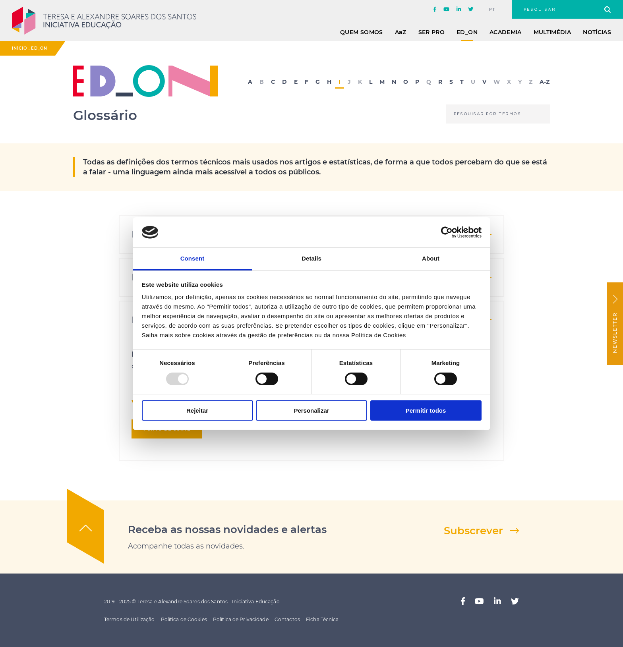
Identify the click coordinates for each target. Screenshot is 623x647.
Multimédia (552, 32)
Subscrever (473, 530)
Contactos (287, 619)
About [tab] (430, 258)
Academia (505, 32)
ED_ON (467, 32)
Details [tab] (311, 258)
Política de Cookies (184, 619)
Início (19, 48)
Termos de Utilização (129, 619)
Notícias (597, 32)
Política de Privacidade (241, 619)
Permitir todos (426, 410)
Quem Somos (361, 32)
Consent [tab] (192, 258)
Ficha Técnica (322, 619)
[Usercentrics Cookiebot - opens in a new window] (447, 232)
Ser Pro (431, 32)
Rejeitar (197, 410)
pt (492, 10)
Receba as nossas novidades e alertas (227, 529)
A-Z (544, 82)
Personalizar (311, 410)
